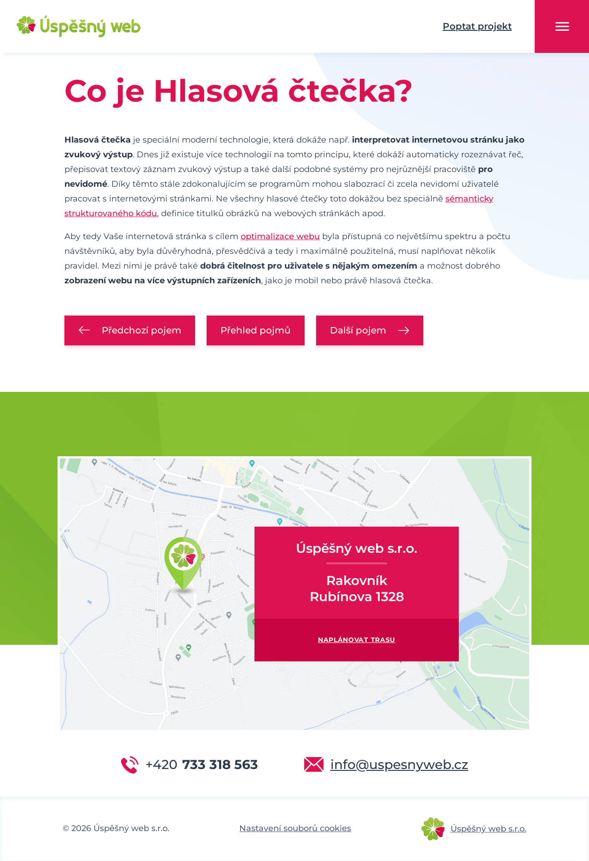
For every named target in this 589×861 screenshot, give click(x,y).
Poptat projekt (477, 26)
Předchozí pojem (141, 330)
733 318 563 (201, 764)
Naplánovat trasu (356, 640)
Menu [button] (562, 26)
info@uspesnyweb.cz (399, 764)
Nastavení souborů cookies (295, 828)
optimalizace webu (280, 236)
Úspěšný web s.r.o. (488, 828)
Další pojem (358, 330)
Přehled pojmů (255, 330)
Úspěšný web (64, 27)
